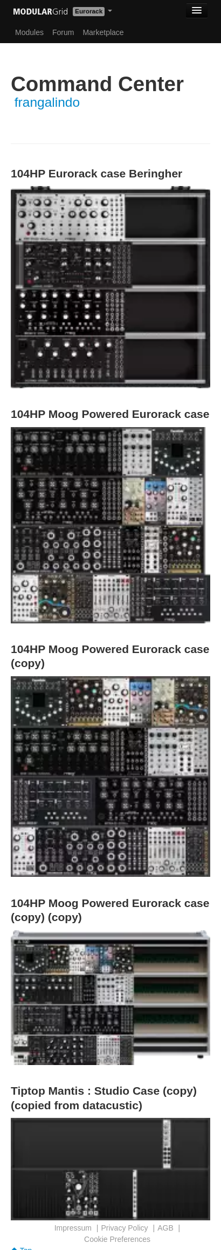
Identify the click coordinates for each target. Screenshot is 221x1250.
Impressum (73, 1228)
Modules (29, 32)
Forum (63, 32)
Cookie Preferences (117, 1239)
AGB (165, 1228)
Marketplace (102, 32)
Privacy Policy (124, 1228)
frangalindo (47, 102)
